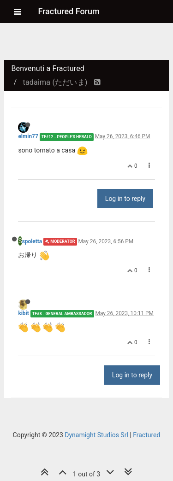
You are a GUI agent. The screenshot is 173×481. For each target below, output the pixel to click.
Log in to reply (125, 198)
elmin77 (28, 136)
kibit (23, 313)
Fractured (146, 435)
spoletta (32, 241)
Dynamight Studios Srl (96, 435)
